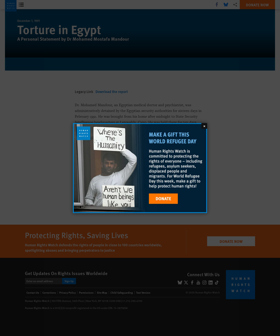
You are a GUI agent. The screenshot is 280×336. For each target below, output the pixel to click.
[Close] (204, 126)
